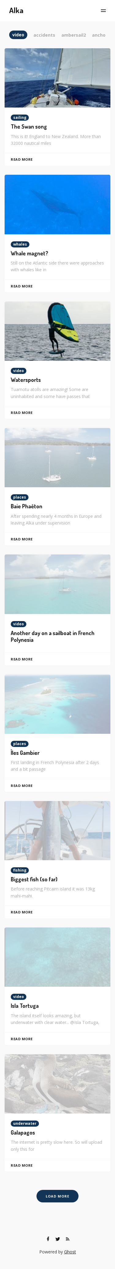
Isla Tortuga (25, 1005)
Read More (22, 159)
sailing (19, 117)
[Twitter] (58, 1239)
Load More (57, 1196)
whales (20, 244)
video (18, 370)
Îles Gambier (25, 752)
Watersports (26, 379)
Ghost (70, 1252)
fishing (19, 870)
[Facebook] (48, 1239)
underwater (24, 1123)
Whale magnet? (29, 253)
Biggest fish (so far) (34, 879)
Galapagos (23, 1132)
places (19, 497)
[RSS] (67, 1239)
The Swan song (29, 126)
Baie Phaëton (26, 506)
